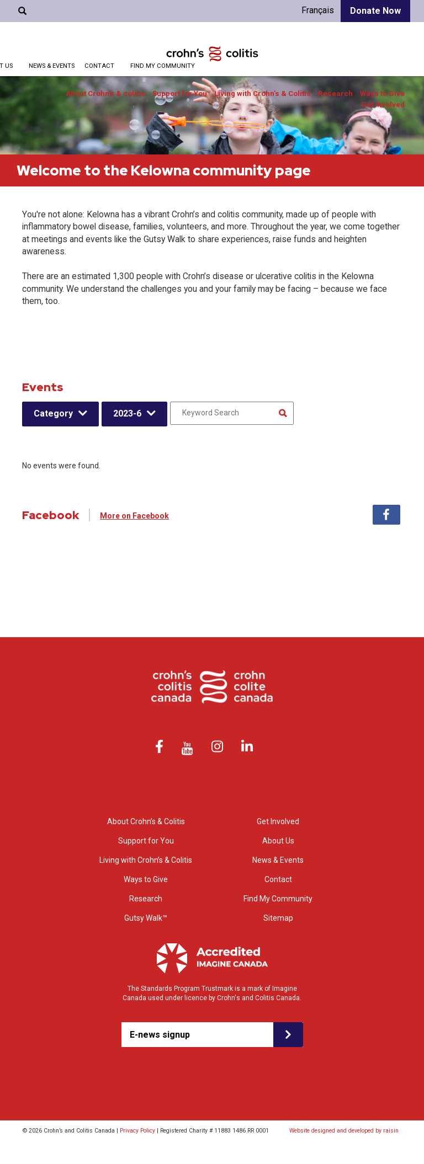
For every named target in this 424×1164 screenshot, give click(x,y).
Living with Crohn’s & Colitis (262, 93)
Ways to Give (382, 93)
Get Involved (383, 104)
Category (53, 413)
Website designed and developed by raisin (344, 1130)
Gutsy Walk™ (145, 918)
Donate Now (375, 11)
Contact (99, 66)
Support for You (179, 93)
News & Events (52, 66)
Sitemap (278, 918)
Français (317, 10)
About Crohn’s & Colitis (146, 821)
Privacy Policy (137, 1130)
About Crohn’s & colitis (105, 93)
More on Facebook (134, 515)
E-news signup (160, 1034)
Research (335, 93)
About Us (278, 840)
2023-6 (127, 413)
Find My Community (162, 66)
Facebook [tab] (386, 515)
